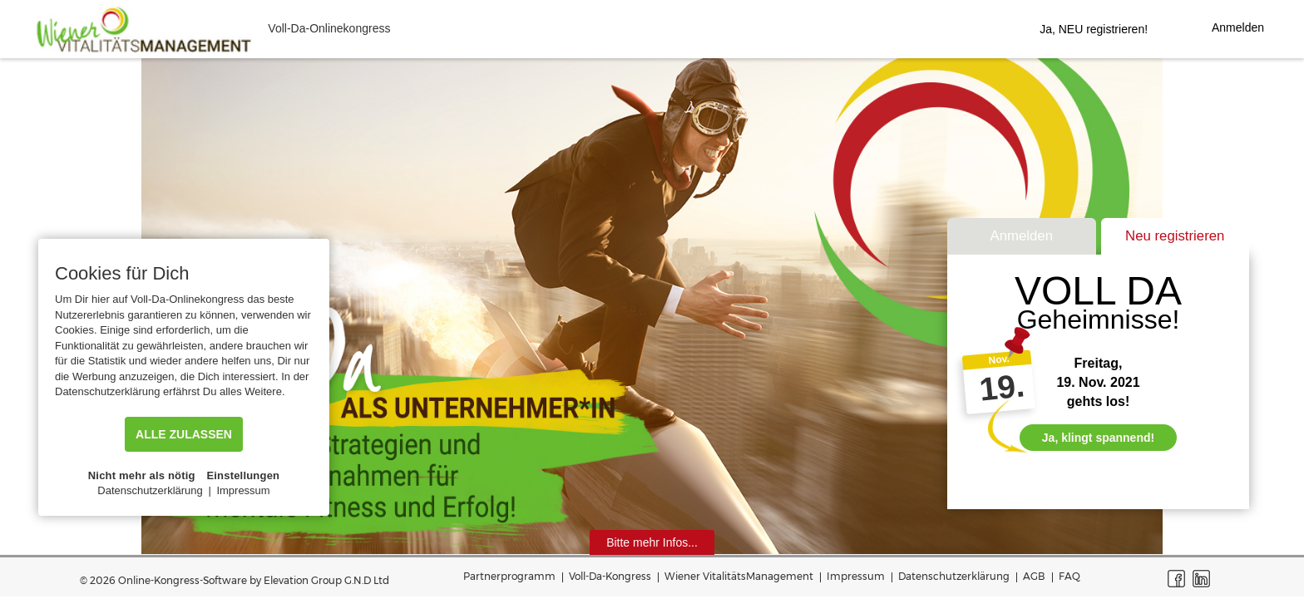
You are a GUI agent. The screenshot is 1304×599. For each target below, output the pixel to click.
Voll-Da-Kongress (610, 576)
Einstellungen (242, 475)
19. (1001, 387)
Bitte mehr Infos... (652, 542)
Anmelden (1021, 236)
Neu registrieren (1174, 236)
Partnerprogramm (509, 576)
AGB (1034, 576)
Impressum (856, 576)
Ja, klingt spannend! (1098, 437)
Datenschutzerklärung (954, 576)
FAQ (1069, 576)
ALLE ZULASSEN (184, 434)
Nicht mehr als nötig (141, 475)
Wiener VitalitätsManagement (738, 576)
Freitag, (1098, 363)
